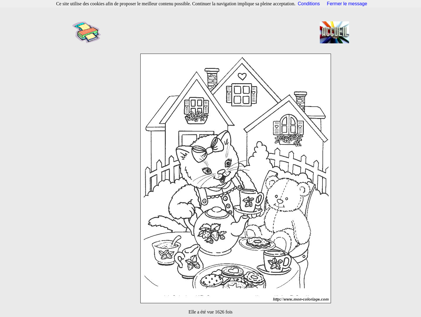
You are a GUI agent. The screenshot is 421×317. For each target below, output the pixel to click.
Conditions (309, 3)
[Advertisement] (212, 32)
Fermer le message (347, 3)
